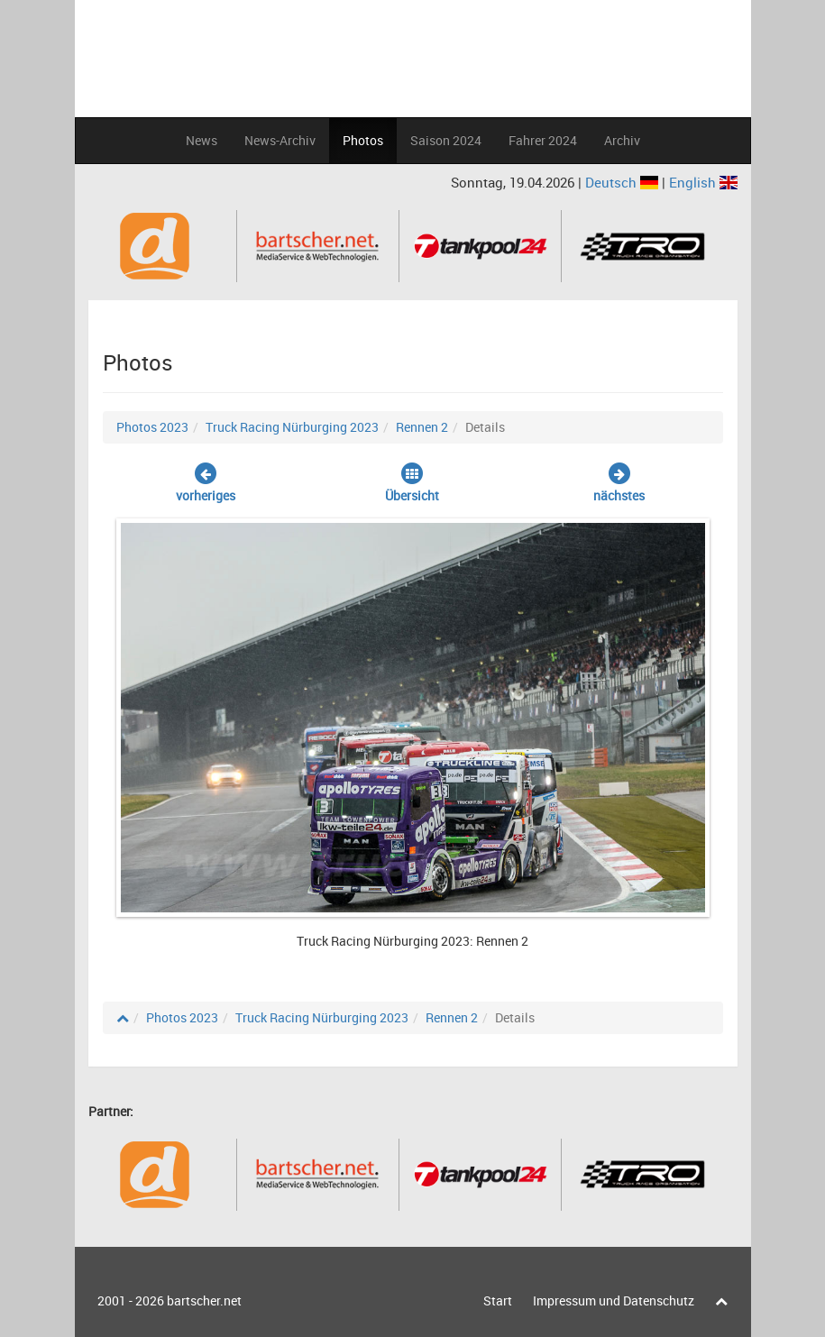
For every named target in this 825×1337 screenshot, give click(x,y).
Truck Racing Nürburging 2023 (292, 426)
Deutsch (623, 182)
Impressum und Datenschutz (613, 1300)
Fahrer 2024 (543, 140)
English (703, 182)
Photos (363, 140)
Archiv (622, 140)
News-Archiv (280, 140)
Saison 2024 (445, 140)
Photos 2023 (152, 426)
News (201, 140)
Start (497, 1300)
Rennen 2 (422, 426)
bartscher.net (204, 1300)
